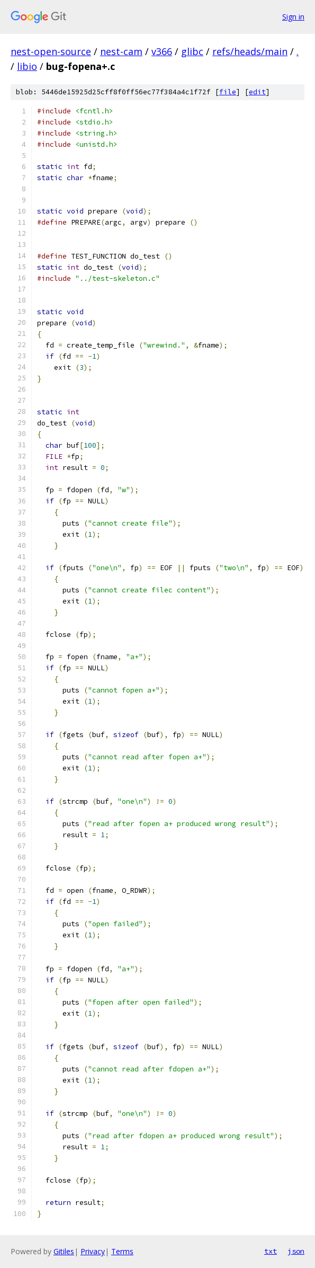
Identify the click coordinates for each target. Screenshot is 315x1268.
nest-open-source (51, 51)
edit (257, 91)
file (227, 91)
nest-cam (121, 51)
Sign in (293, 17)
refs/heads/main (249, 51)
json (295, 1251)
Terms (122, 1251)
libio (27, 66)
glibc (192, 51)
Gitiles (63, 1251)
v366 (161, 51)
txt (270, 1251)
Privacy (92, 1251)
